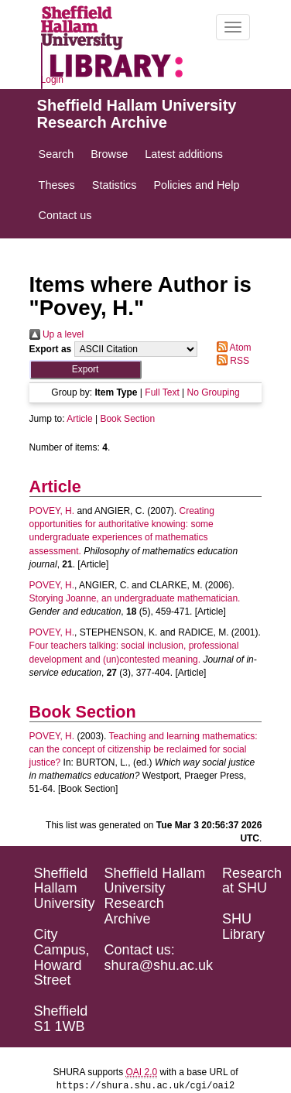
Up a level (56, 334)
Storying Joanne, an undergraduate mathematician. (135, 598)
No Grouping (213, 392)
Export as (50, 349)
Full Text (162, 392)
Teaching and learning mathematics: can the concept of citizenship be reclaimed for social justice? (143, 749)
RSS (230, 360)
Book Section (127, 418)
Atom (232, 347)
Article (79, 418)
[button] (85, 369)
